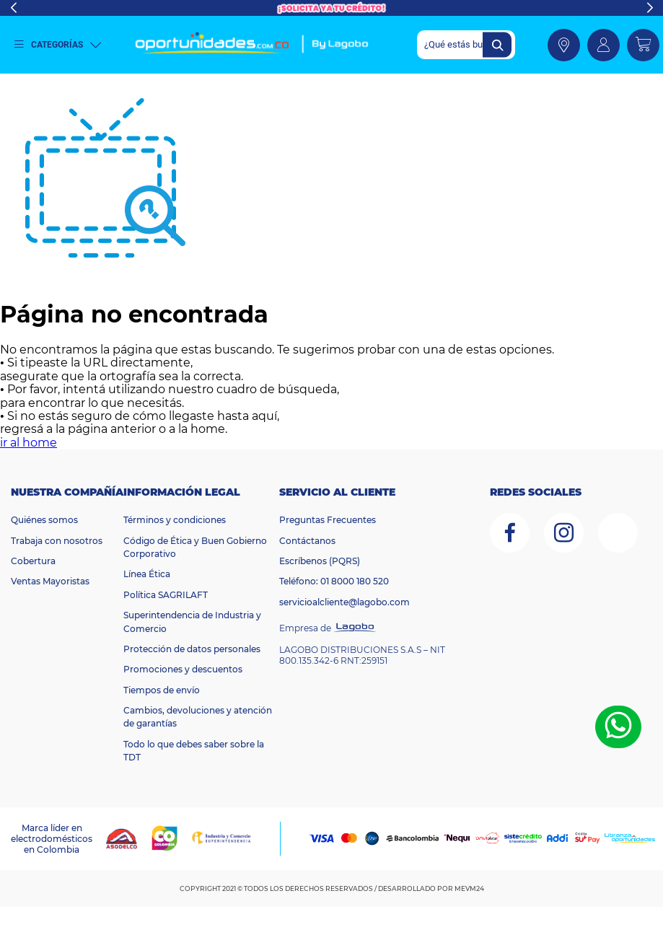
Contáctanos (307, 540)
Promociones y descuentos (182, 669)
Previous (13, 8)
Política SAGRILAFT (165, 594)
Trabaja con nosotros (56, 540)
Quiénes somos (44, 519)
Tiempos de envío (161, 690)
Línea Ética (146, 574)
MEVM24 (469, 888)
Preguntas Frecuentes (327, 519)
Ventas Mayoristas (50, 581)
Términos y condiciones (174, 519)
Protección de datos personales (191, 649)
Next (649, 8)
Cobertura (33, 561)
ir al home (28, 442)
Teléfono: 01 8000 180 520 (334, 581)
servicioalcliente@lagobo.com (344, 602)
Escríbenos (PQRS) (319, 561)
